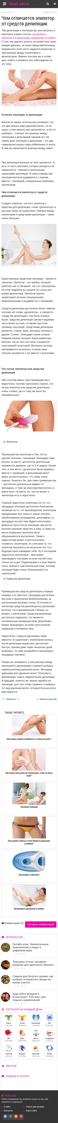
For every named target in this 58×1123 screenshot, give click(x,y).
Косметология (49, 12)
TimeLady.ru (19, 4)
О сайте (7, 1106)
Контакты (8, 1110)
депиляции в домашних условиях (36, 38)
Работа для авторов (35, 1106)
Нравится (10, 699)
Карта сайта (31, 1110)
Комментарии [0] (46, 699)
